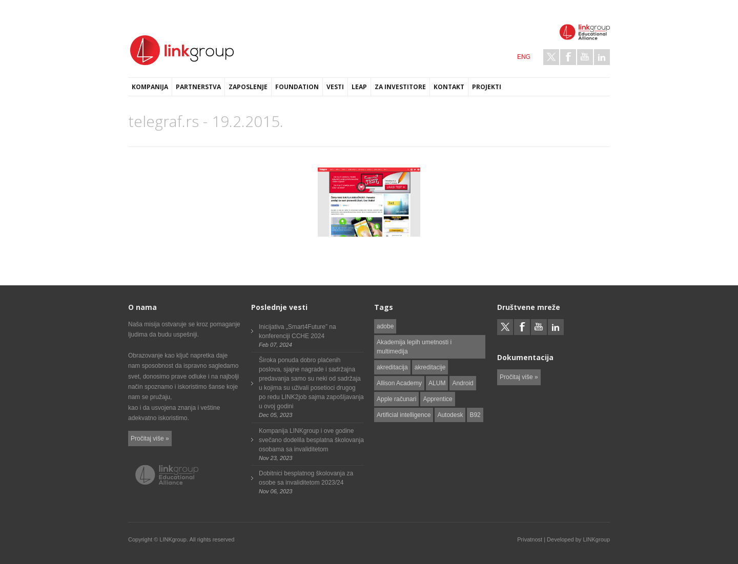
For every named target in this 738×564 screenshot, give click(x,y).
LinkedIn (602, 57)
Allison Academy (399, 383)
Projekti (486, 86)
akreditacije (430, 367)
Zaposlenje (248, 86)
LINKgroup (596, 539)
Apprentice (437, 399)
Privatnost (529, 539)
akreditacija (392, 367)
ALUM (436, 383)
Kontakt (449, 86)
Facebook (568, 57)
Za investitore (400, 86)
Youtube (585, 57)
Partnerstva (198, 86)
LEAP (359, 86)
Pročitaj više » (150, 438)
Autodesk (450, 415)
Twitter (551, 57)
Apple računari (396, 399)
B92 (474, 415)
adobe (385, 326)
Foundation (297, 86)
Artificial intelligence (403, 415)
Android (462, 383)
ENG (523, 56)
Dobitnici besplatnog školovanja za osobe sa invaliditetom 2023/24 (306, 478)
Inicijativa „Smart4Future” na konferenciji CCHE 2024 (297, 331)
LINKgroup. (173, 539)
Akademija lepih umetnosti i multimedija (414, 347)
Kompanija (150, 86)
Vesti (335, 86)
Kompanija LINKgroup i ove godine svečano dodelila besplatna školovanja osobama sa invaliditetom (311, 440)
